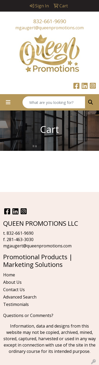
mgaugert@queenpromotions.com (49, 28)
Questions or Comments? (28, 315)
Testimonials (16, 304)
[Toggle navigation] (8, 102)
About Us (12, 282)
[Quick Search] (53, 102)
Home (9, 275)
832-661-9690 (49, 21)
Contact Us (14, 289)
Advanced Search (19, 297)
